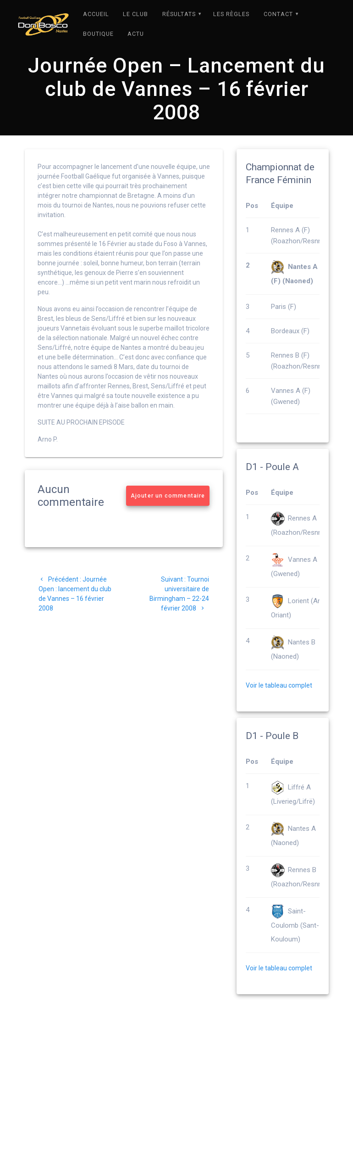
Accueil (96, 14)
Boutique (98, 33)
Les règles (231, 14)
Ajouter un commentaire (168, 515)
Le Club (135, 14)
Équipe (282, 225)
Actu (135, 33)
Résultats (179, 14)
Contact (278, 14)
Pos (252, 225)
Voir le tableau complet (279, 705)
